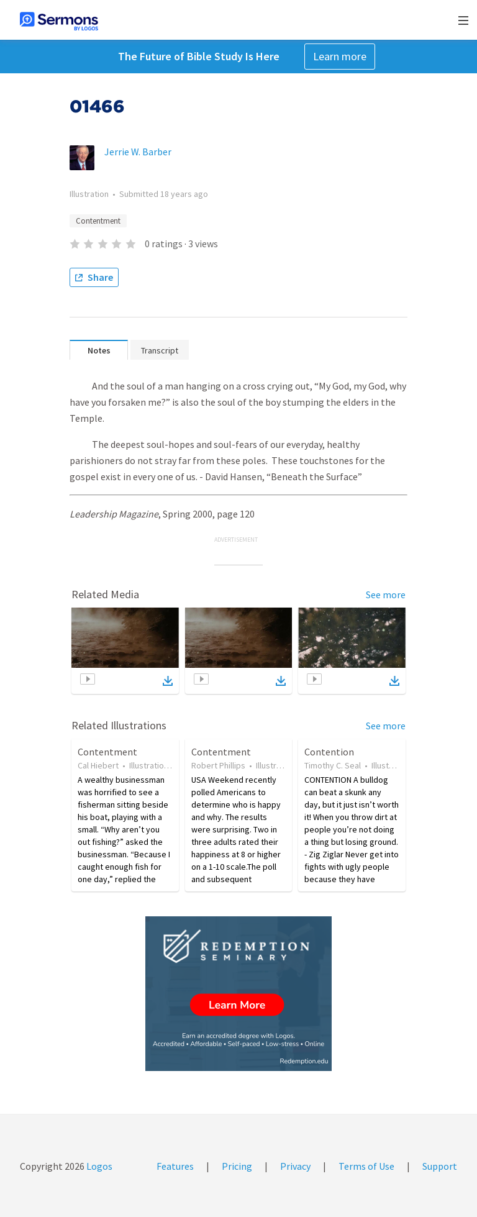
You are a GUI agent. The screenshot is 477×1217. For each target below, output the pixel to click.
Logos (98, 1166)
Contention (329, 751)
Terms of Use (366, 1166)
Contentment (98, 221)
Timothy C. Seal (332, 765)
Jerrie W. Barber (137, 151)
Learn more (339, 56)
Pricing (237, 1166)
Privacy (295, 1166)
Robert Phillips (218, 765)
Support (439, 1166)
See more (386, 594)
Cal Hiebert (98, 765)
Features (175, 1166)
